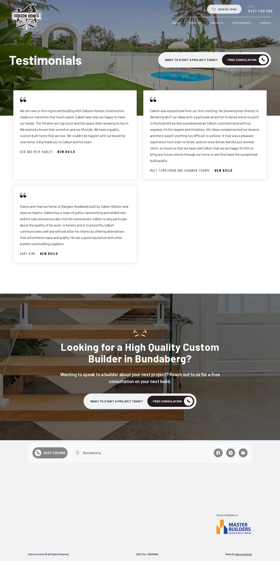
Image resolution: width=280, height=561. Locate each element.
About (177, 22)
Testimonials (242, 22)
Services (196, 22)
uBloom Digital (243, 554)
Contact (266, 22)
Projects (217, 22)
